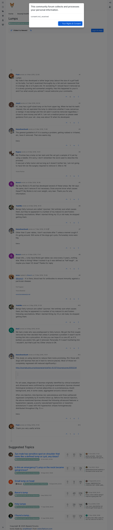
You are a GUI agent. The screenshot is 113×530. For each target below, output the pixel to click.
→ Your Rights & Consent (70, 23)
